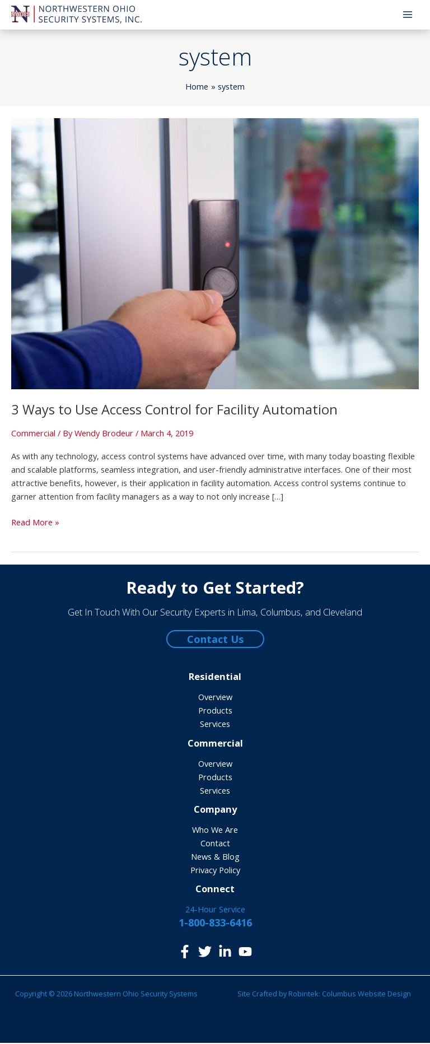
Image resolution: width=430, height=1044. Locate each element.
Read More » (35, 523)
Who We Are (215, 830)
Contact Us (215, 640)
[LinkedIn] (225, 952)
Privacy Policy (215, 871)
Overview (215, 698)
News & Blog (215, 857)
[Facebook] (184, 952)
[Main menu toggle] (407, 15)
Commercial (33, 434)
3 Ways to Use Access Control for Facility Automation (174, 411)
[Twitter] (205, 952)
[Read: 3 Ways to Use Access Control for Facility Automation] (215, 253)
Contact (215, 844)
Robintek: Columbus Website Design (349, 995)
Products (215, 711)
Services (215, 725)
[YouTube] (245, 952)
